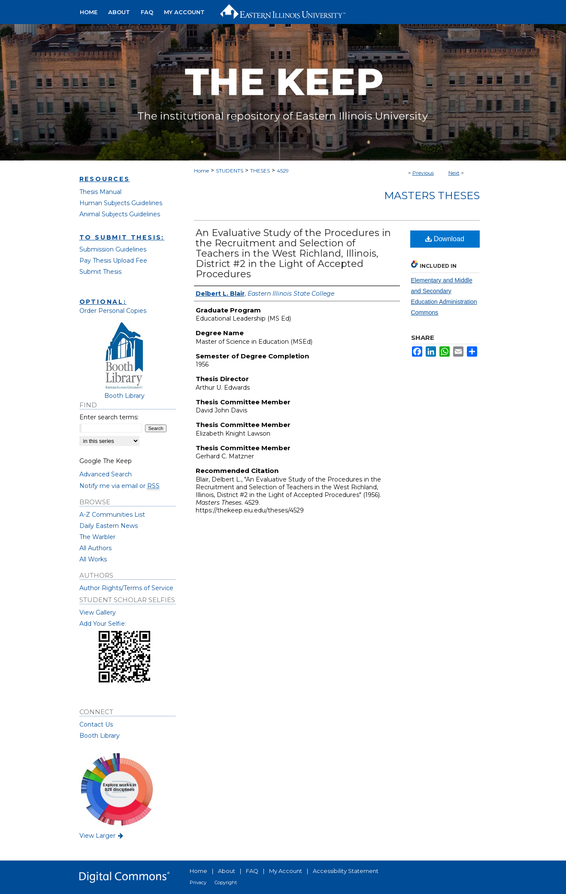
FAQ (252, 870)
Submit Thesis (100, 272)
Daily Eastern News (108, 526)
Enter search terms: (109, 417)
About (226, 870)
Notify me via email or (119, 486)
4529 (283, 170)
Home (201, 170)
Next (454, 173)
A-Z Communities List (112, 514)
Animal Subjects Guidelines (119, 214)
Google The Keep (105, 461)
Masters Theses (432, 195)
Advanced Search (105, 474)
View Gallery (97, 612)
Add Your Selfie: (102, 623)
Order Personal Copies (112, 311)
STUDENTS (229, 170)
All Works (93, 559)
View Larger (102, 835)
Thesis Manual (100, 192)
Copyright (226, 882)
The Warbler (97, 537)
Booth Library (99, 735)
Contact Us (96, 724)
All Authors (95, 548)
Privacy (198, 882)
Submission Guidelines (112, 249)
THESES (260, 170)
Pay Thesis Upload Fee (113, 260)
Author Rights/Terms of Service (126, 588)
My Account (285, 870)
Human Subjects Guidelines (120, 203)
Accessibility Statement (345, 870)
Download (444, 238)
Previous (423, 173)
